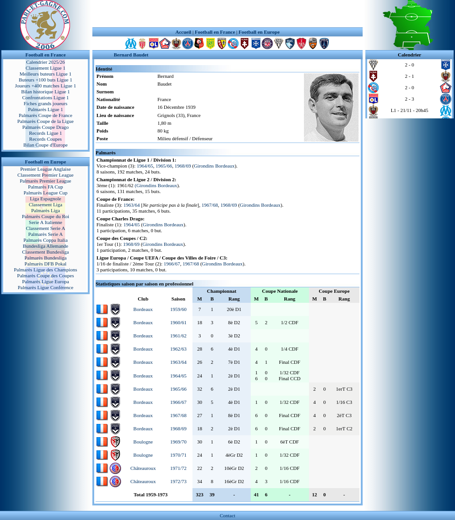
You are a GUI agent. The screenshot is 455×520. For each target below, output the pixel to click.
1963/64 (131, 205)
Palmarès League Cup (46, 192)
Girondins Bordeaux (214, 165)
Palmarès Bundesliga (46, 257)
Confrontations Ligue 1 (45, 97)
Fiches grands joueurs (45, 103)
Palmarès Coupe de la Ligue (45, 121)
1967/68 (210, 205)
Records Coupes (45, 139)
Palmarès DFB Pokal (45, 263)
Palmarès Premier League (45, 181)
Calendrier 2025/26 (45, 62)
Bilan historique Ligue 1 (45, 91)
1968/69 (183, 165)
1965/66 (164, 165)
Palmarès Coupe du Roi (45, 216)
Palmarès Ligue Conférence (45, 287)
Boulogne (143, 441)
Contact (227, 515)
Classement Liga (45, 204)
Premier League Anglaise (45, 169)
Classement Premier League (45, 175)
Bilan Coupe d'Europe (45, 145)
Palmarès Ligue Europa (45, 281)
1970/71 (178, 455)
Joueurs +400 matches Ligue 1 (45, 85)
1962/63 (178, 349)
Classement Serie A (45, 228)
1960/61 (178, 322)
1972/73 (178, 481)
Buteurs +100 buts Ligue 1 (45, 79)
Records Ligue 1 (45, 133)
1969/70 (178, 441)
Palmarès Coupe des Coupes (45, 275)
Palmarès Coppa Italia (45, 240)
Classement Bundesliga (45, 252)
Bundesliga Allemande (45, 246)
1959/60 (178, 309)
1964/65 (145, 165)
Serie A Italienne (45, 222)
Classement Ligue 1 (45, 68)
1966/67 (172, 263)
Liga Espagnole (45, 198)
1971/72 (178, 468)
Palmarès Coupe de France (45, 115)
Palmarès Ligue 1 (45, 109)
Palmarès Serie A (45, 234)
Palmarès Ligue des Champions (45, 269)
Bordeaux (143, 309)
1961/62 (178, 335)
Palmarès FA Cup (45, 186)
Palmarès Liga (45, 210)
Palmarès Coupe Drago (45, 127)
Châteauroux (143, 468)
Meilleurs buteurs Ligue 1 (45, 73)
